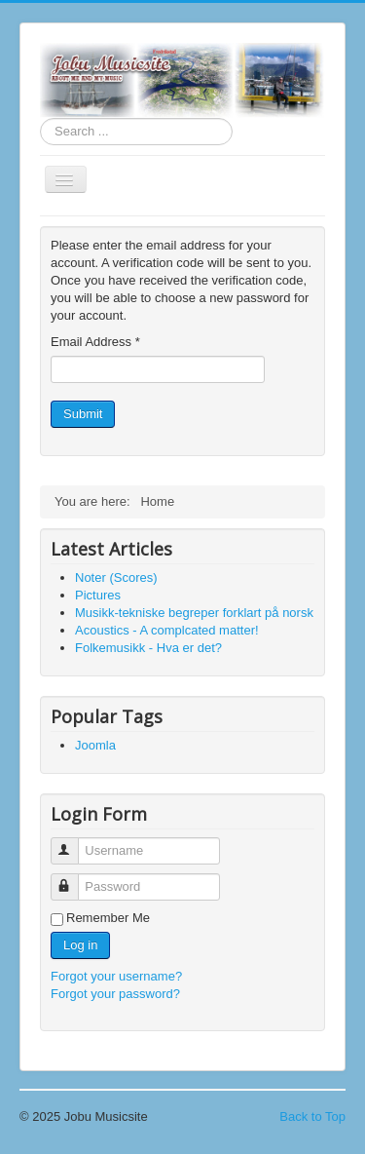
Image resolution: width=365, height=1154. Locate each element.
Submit (82, 413)
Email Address (95, 341)
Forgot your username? (116, 976)
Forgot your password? (115, 993)
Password (73, 878)
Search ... (40, 118)
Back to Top (312, 1116)
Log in (80, 945)
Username (73, 842)
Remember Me (108, 917)
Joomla (95, 745)
